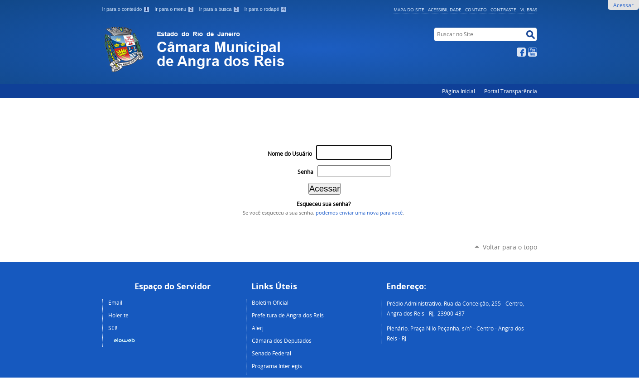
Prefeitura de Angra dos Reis (288, 315)
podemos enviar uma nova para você (359, 213)
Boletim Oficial (270, 302)
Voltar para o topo (510, 247)
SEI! (112, 327)
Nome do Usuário (290, 154)
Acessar (623, 5)
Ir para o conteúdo (126, 9)
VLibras (528, 9)
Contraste (503, 9)
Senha (305, 172)
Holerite (118, 315)
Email (115, 302)
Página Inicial (458, 91)
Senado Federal (271, 353)
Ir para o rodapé (265, 9)
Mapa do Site (409, 9)
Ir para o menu (174, 9)
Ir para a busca (219, 9)
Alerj (258, 327)
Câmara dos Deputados (282, 340)
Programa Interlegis (277, 365)
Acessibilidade (444, 9)
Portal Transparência (510, 91)
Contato (476, 9)
